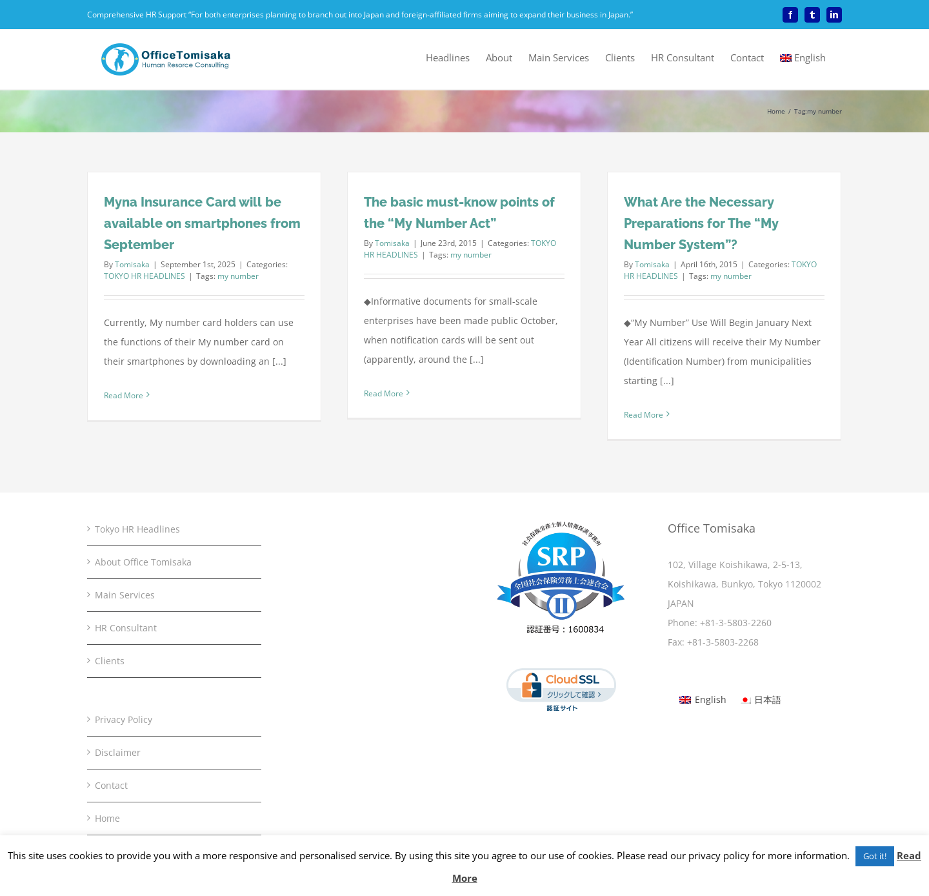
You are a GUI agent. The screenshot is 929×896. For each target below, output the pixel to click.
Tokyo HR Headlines (137, 529)
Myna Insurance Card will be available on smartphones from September (202, 223)
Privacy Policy (123, 719)
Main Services (125, 595)
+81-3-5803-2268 (723, 642)
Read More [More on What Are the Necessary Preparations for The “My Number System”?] (643, 414)
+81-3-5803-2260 (736, 622)
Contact (111, 785)
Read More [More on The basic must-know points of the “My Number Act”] (383, 393)
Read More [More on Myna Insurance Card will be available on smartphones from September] (123, 395)
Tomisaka (132, 264)
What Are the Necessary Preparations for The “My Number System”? (701, 223)
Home (107, 818)
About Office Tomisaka (143, 562)
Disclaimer (118, 752)
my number (238, 275)
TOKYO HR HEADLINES (144, 275)
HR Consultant (126, 628)
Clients (110, 661)
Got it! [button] (874, 856)
